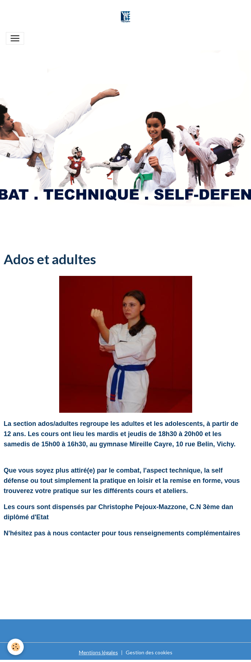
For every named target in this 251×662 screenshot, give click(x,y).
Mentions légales (98, 652)
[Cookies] (15, 647)
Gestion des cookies (149, 652)
